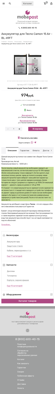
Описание (12, 150)
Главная (4, 41)
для (27, 116)
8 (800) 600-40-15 (27, 28)
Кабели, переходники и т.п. (19, 250)
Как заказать (23, 363)
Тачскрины (12, 276)
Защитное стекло (15, 246)
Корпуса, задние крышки (18, 280)
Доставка (47, 150)
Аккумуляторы (13, 242)
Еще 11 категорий (14, 256)
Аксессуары (18, 41)
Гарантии (24, 150)
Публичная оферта (25, 376)
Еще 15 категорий (14, 286)
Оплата (36, 150)
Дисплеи (11, 271)
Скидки (20, 372)
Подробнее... (6, 225)
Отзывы (20, 380)
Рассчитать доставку (29, 138)
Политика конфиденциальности (27, 345)
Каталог (10, 41)
